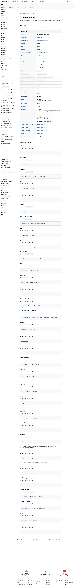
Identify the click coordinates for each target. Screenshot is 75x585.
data (22, 43)
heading (22, 64)
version (22, 136)
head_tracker (24, 61)
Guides (24, 7)
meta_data (23, 82)
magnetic (23, 79)
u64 (21, 121)
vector (22, 133)
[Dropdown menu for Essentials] (18, 1)
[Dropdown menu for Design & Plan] (28, 1)
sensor (22, 99)
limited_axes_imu (25, 73)
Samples (18, 7)
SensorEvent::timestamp (52, 111)
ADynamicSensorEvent (42, 52)
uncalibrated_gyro (25, 127)
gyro (22, 58)
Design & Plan (24, 1)
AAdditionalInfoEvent (42, 40)
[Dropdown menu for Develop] (36, 1)
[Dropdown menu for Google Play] (45, 1)
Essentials (14, 1)
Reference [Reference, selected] (32, 7)
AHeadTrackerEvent (41, 61)
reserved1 (23, 96)
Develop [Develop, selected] (33, 1)
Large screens (39, 583)
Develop (27, 13)
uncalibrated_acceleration (27, 124)
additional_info (24, 40)
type (22, 116)
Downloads (11, 7)
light (22, 70)
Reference (32, 13)
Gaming (28, 582)
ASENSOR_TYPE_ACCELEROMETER (43, 118)
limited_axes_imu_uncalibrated (28, 76)
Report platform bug (69, 582)
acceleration (24, 37)
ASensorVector (40, 37)
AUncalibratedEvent (41, 124)
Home (21, 13)
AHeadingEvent (40, 64)
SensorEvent (44, 20)
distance (23, 49)
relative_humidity (25, 89)
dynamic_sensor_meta (25, 52)
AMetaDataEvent (40, 82)
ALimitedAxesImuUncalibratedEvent (45, 76)
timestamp (23, 109)
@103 (22, 34)
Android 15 (48, 582)
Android (18, 582)
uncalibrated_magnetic (26, 130)
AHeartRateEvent (41, 67)
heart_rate (23, 67)
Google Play (41, 1)
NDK (2, 4)
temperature (23, 106)
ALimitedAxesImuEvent (42, 73)
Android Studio (70, 1)
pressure (23, 86)
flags (22, 55)
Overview (3, 7)
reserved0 (23, 92)
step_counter (24, 103)
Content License (50, 539)
